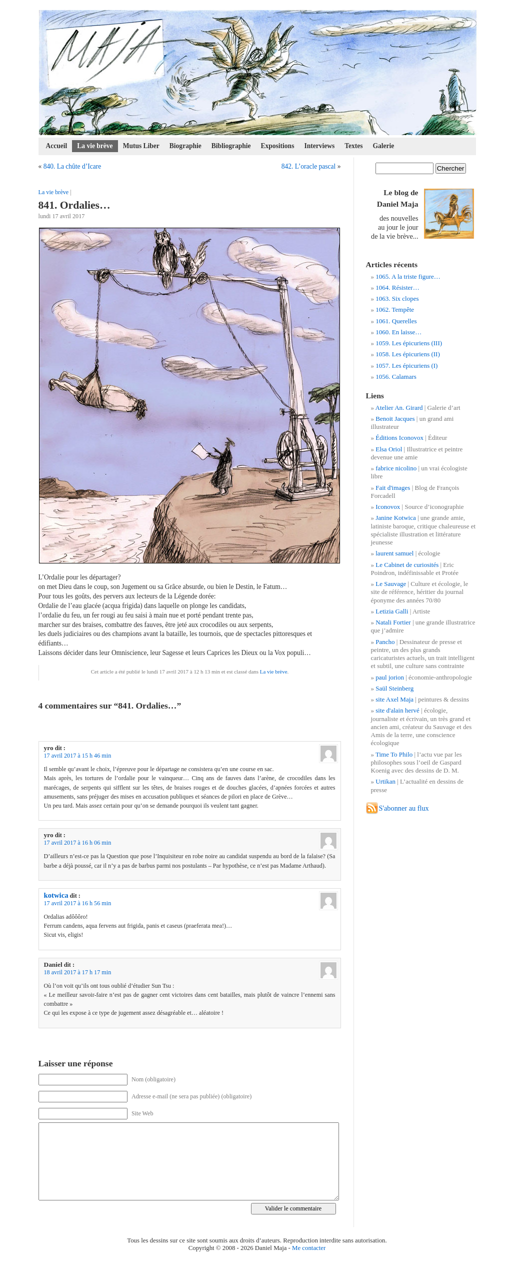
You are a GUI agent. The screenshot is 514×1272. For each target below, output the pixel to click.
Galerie (383, 146)
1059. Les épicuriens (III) (409, 343)
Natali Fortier (393, 622)
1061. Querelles (396, 321)
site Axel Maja (395, 699)
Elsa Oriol (389, 449)
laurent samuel (395, 553)
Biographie (186, 146)
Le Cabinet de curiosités (407, 564)
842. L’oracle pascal (309, 166)
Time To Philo (394, 754)
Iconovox (388, 506)
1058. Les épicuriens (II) (408, 354)
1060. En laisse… (399, 332)
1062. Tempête (395, 309)
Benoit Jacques (395, 418)
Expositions (277, 146)
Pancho (385, 642)
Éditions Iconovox (400, 437)
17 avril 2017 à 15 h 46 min (78, 755)
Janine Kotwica (396, 517)
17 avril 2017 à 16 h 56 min (78, 903)
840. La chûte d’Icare (73, 166)
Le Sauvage (391, 583)
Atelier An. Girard (399, 407)
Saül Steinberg (395, 688)
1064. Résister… (397, 287)
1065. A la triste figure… (408, 276)
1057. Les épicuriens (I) (407, 365)
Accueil (57, 146)
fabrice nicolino (396, 468)
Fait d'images (393, 487)
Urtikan (386, 781)
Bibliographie (231, 146)
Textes (353, 146)
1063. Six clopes (397, 298)
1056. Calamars (396, 376)
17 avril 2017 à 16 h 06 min (78, 842)
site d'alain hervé (398, 710)
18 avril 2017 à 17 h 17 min (78, 972)
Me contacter (309, 1247)
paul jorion (390, 677)
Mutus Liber (141, 146)
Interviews (319, 146)
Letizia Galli (392, 611)
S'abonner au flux (404, 808)
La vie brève (94, 146)
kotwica (56, 895)
